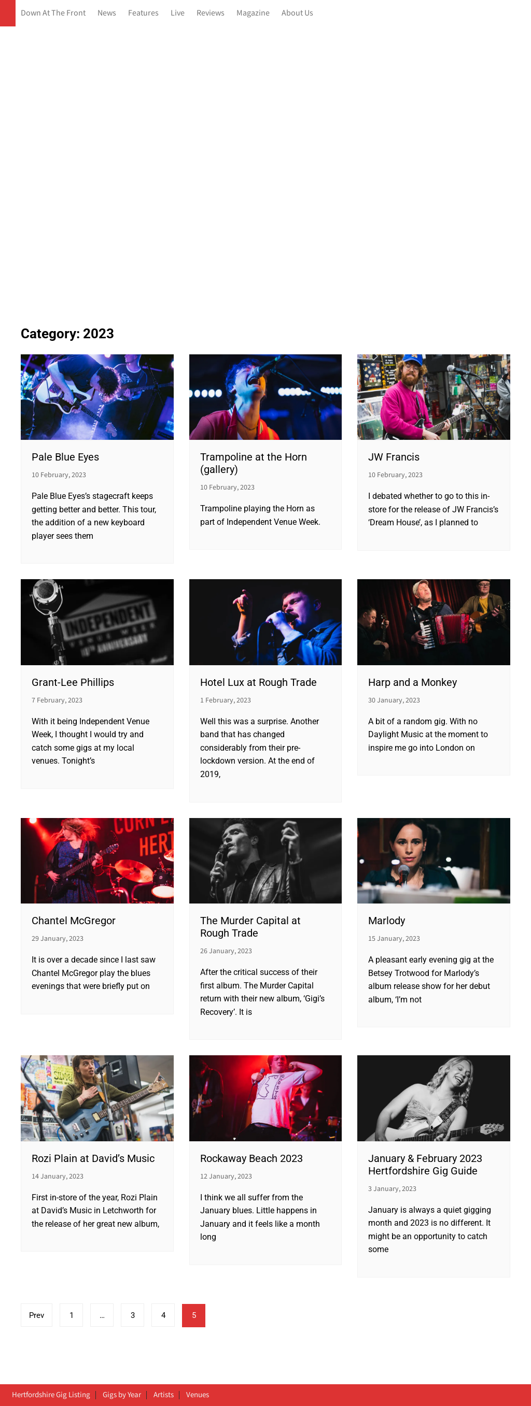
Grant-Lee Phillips (73, 682)
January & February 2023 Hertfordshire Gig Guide (425, 1164)
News (106, 13)
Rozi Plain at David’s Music (93, 1158)
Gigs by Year (122, 1395)
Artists (163, 1395)
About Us (297, 13)
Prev (36, 1315)
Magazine (253, 13)
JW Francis (394, 457)
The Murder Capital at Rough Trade (250, 926)
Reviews (211, 13)
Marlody (386, 920)
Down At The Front (53, 13)
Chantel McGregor (74, 920)
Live (178, 13)
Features (143, 13)
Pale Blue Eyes (65, 457)
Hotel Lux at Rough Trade (258, 682)
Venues (197, 1395)
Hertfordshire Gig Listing (51, 1395)
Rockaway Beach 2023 (251, 1158)
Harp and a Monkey (412, 682)
